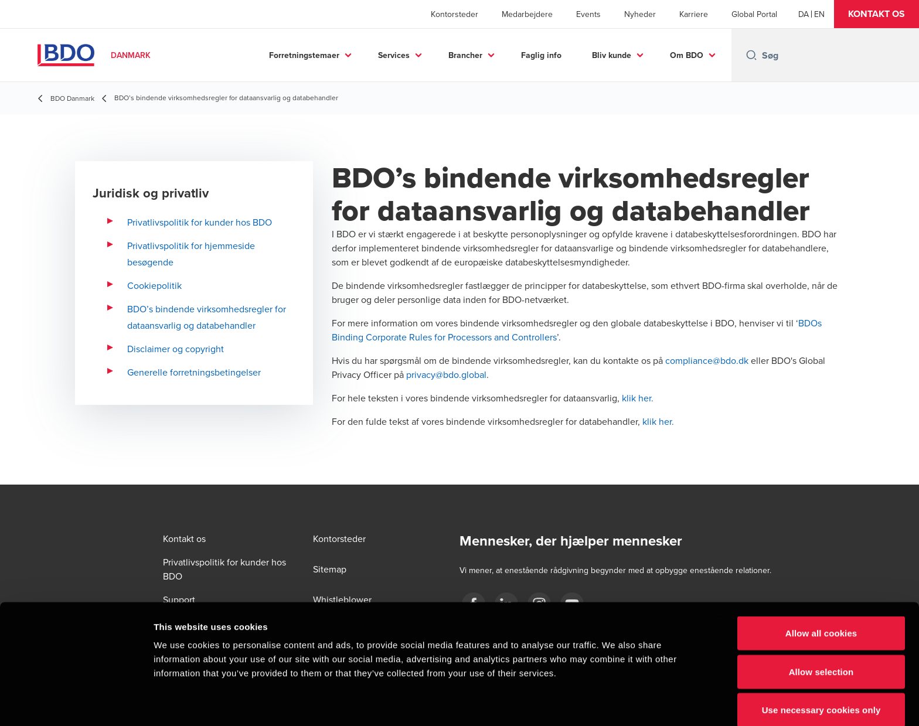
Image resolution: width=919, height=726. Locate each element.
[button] (876, 14)
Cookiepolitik (154, 285)
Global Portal (754, 14)
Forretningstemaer (304, 55)
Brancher (465, 55)
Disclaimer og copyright (175, 348)
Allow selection (821, 620)
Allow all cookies (821, 582)
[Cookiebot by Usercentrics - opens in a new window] (76, 703)
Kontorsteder (454, 14)
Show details (615, 703)
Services (394, 55)
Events (588, 14)
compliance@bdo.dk (706, 360)
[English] (819, 14)
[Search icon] (751, 55)
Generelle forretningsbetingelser (194, 372)
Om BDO (686, 55)
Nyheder (640, 14)
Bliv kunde (611, 55)
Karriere (693, 14)
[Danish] (803, 14)
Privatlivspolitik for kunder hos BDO (199, 222)
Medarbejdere (527, 14)
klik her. (637, 397)
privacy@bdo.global (446, 374)
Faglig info (541, 55)
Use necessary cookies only (821, 658)
